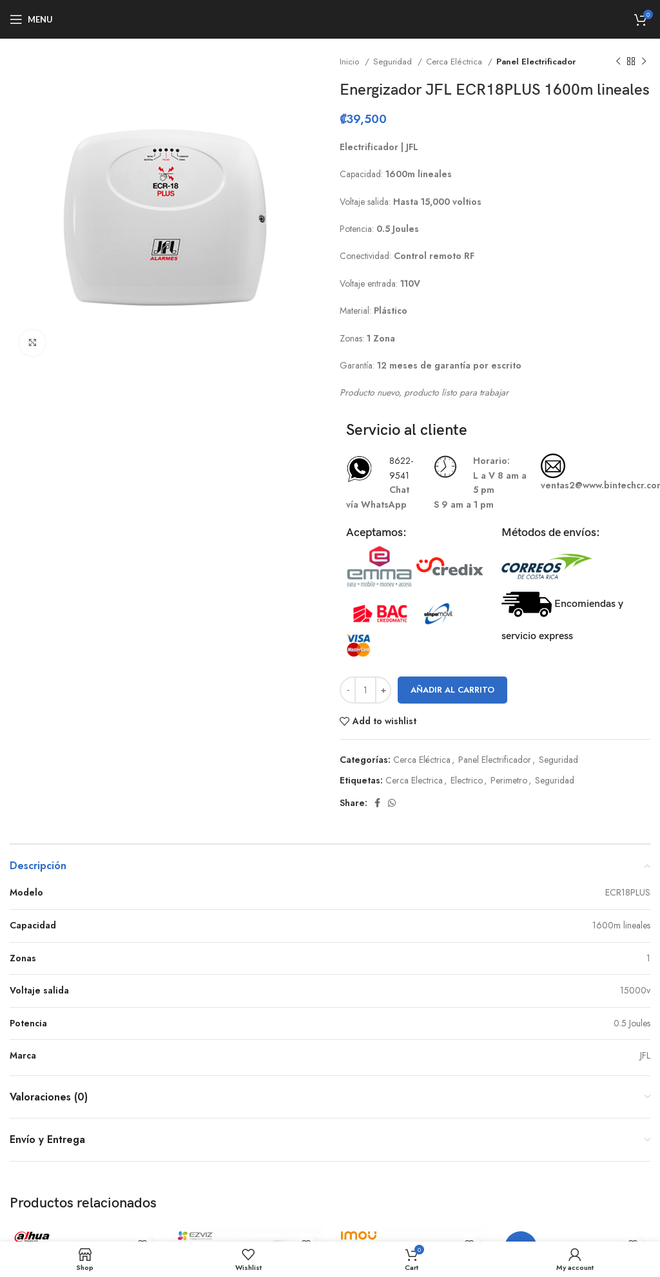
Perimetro (508, 780)
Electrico (467, 780)
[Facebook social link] (377, 802)
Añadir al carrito (452, 690)
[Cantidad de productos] (365, 690)
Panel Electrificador (536, 61)
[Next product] (643, 61)
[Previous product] (618, 61)
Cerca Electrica (414, 780)
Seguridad (393, 61)
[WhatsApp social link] (392, 802)
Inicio (351, 61)
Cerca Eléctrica (455, 61)
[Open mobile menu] (31, 19)
